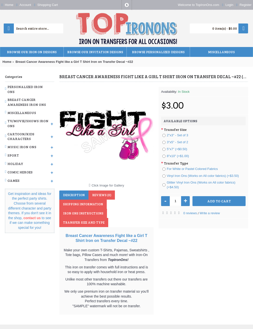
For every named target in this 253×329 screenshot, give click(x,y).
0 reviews (190, 213)
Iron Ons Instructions (83, 213)
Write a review (210, 213)
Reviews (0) (101, 195)
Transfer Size (175, 129)
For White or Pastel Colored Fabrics (190, 169)
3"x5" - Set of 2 (175, 142)
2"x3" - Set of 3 (175, 135)
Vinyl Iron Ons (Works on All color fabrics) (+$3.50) (200, 176)
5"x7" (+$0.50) (174, 149)
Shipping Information (83, 204)
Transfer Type (176, 163)
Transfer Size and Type (84, 222)
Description (74, 195)
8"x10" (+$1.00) (175, 156)
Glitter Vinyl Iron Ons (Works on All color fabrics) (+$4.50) (198, 185)
